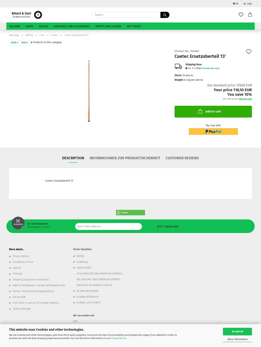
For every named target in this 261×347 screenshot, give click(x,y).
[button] (250, 14)
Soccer (43, 26)
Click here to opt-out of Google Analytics (36, 302)
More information (237, 339)
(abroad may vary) (210, 68)
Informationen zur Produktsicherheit (125, 158)
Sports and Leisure (108, 26)
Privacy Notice (118, 338)
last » (25, 42)
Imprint (17, 267)
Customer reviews (182, 158)
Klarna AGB (19, 297)
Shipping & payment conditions (31, 279)
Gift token (133, 26)
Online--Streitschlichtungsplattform (33, 291)
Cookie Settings (22, 308)
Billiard (14, 26)
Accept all (237, 331)
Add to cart (209, 111)
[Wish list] (241, 14)
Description (73, 158)
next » (14, 42)
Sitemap (17, 273)
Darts (30, 26)
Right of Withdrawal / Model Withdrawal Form (39, 285)
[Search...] (164, 15)
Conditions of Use (23, 262)
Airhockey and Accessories (72, 26)
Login (248, 3)
